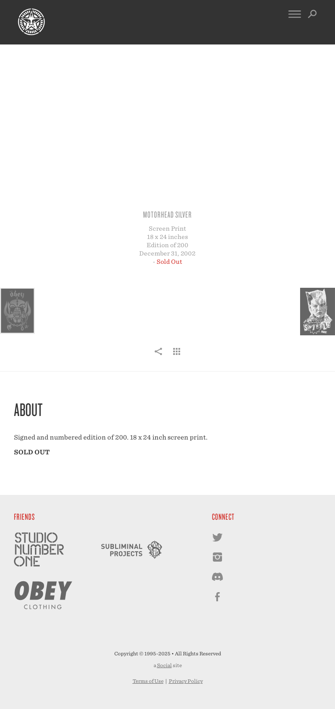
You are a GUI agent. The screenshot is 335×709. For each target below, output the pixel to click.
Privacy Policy (186, 681)
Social (164, 665)
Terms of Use (148, 681)
